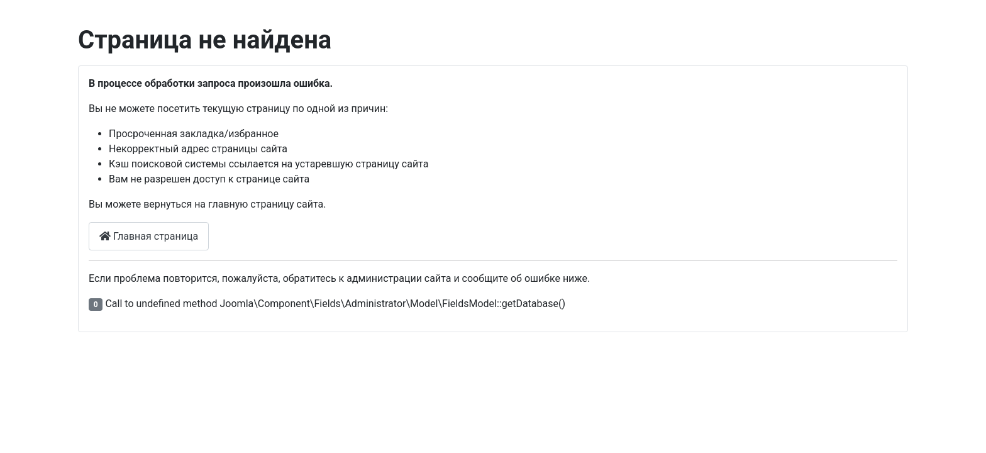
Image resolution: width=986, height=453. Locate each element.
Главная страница (148, 236)
